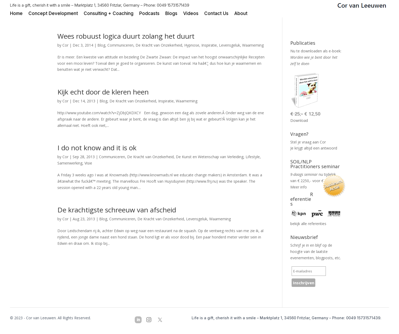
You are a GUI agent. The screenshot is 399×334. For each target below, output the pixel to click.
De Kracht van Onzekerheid (159, 45)
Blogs (171, 14)
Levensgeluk (229, 45)
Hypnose (191, 45)
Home (16, 14)
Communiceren (120, 45)
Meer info (298, 187)
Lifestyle (253, 156)
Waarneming (253, 45)
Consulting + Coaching (108, 14)
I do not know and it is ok (97, 147)
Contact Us (216, 14)
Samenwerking (69, 163)
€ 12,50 (305, 114)
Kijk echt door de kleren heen (103, 92)
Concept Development (53, 14)
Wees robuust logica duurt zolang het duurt (125, 36)
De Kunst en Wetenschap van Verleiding (209, 156)
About (240, 14)
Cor (65, 45)
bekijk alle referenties (308, 223)
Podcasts (149, 14)
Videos (190, 14)
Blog (101, 45)
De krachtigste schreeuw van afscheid (116, 210)
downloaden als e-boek (321, 50)
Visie (88, 163)
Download (299, 120)
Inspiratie (209, 45)
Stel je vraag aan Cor (308, 141)
